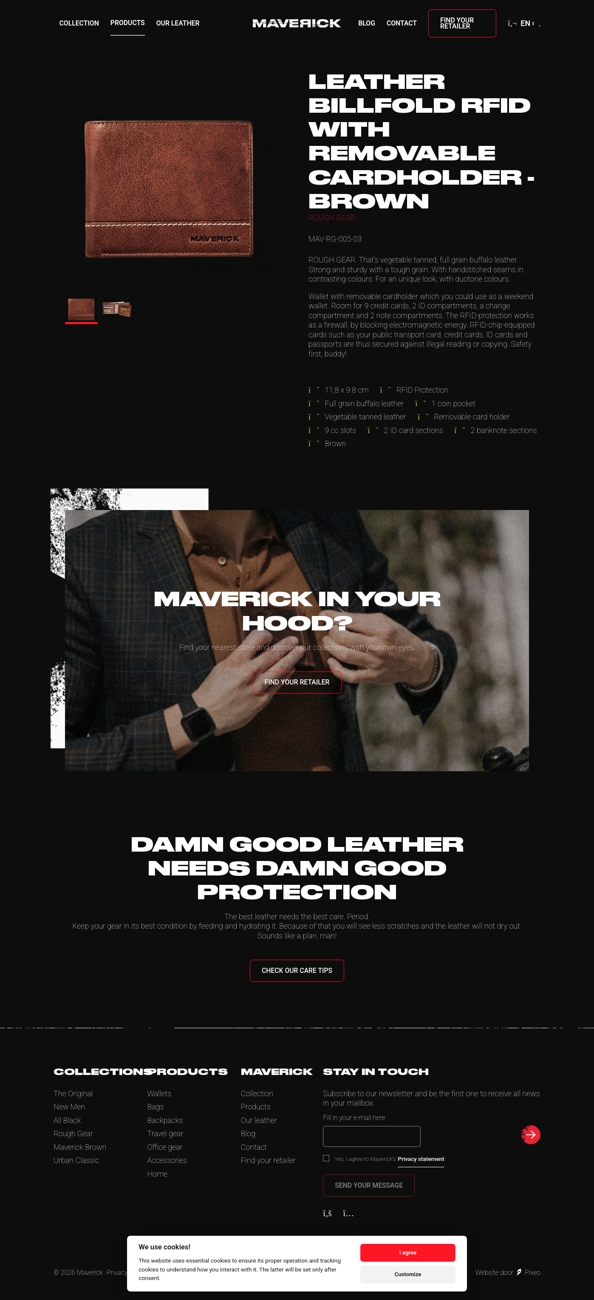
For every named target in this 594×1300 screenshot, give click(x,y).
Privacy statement (421, 1158)
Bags (155, 1106)
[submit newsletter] (530, 1134)
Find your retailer (457, 23)
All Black (67, 1120)
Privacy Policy (126, 1273)
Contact (402, 23)
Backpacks (165, 1120)
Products (127, 23)
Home (157, 1173)
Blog (366, 23)
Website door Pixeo (507, 1273)
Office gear (164, 1147)
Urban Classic (76, 1160)
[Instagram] (348, 1213)
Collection (79, 23)
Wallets (159, 1093)
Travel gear (165, 1133)
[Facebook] (327, 1213)
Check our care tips (297, 970)
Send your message (369, 1185)
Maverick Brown (80, 1147)
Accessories (167, 1160)
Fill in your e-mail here (354, 1118)
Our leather (178, 23)
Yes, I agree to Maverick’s (389, 1159)
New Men (69, 1106)
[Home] (297, 23)
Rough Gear (73, 1133)
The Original (73, 1093)
